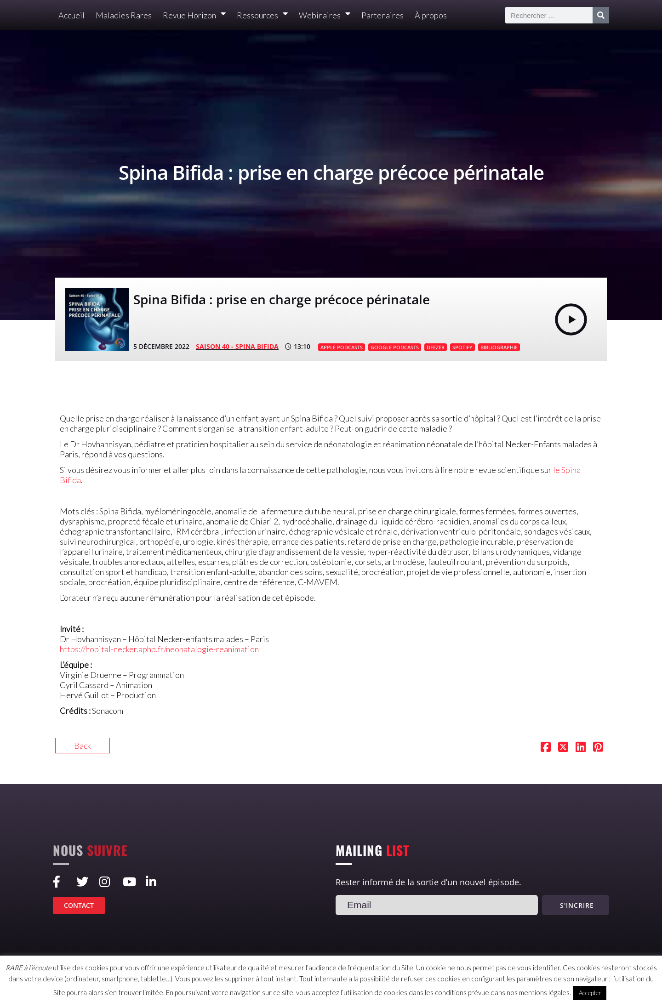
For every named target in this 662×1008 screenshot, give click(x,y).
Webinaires (324, 15)
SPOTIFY (462, 347)
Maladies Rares (124, 15)
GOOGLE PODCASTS (395, 347)
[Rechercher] (601, 15)
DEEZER (436, 347)
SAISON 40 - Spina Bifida (237, 346)
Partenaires (382, 15)
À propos (431, 15)
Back (82, 745)
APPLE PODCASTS (341, 347)
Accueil (71, 15)
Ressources (262, 15)
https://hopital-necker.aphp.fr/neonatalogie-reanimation (159, 649)
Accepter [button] (590, 993)
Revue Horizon (194, 15)
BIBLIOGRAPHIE (499, 347)
